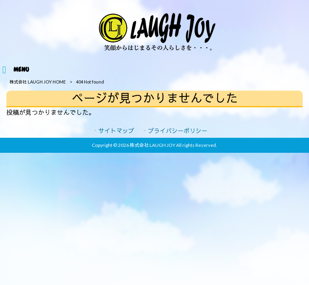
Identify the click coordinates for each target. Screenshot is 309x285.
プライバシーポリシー (177, 130)
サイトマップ (116, 130)
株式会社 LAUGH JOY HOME (37, 81)
